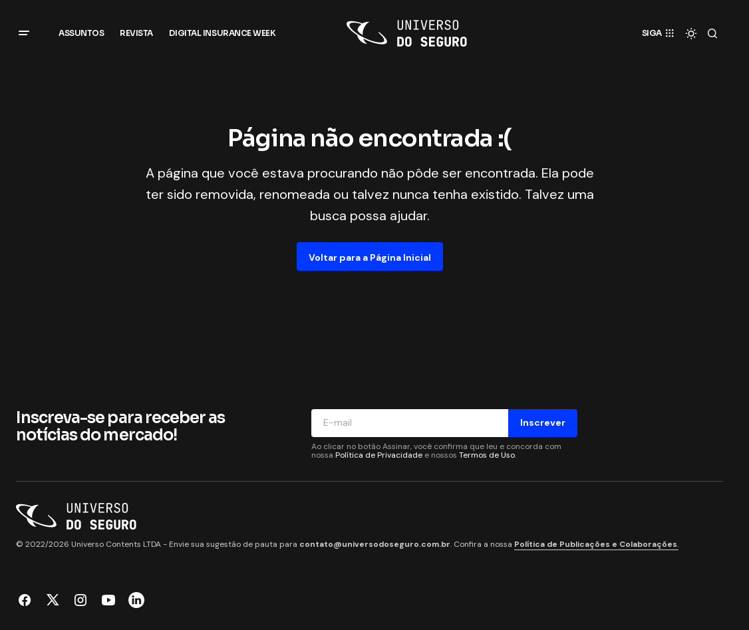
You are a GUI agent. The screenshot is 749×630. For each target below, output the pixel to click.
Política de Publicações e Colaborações (595, 544)
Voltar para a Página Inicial (370, 257)
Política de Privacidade (378, 455)
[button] (24, 33)
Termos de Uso (487, 455)
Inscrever (542, 422)
